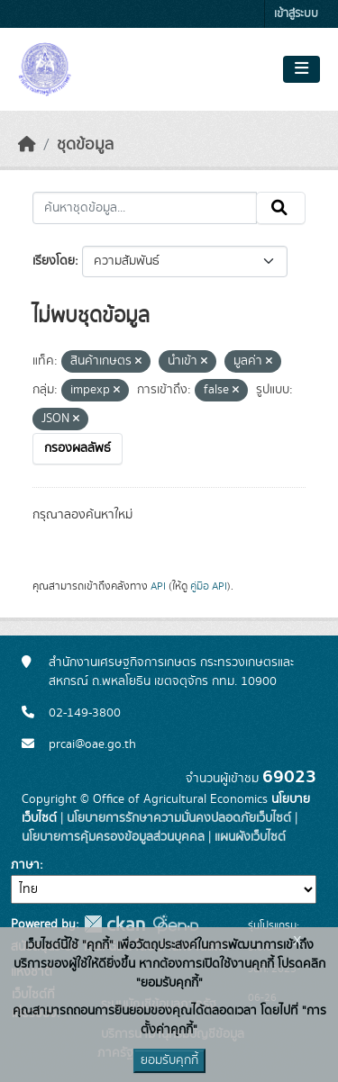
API (158, 586)
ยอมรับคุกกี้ (169, 1060)
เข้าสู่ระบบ (296, 14)
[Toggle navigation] (301, 69)
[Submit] (281, 208)
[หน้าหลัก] (27, 145)
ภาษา (25, 865)
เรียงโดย (53, 261)
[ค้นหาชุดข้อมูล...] (144, 208)
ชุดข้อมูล (85, 145)
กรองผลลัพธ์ (77, 448)
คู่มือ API (208, 586)
